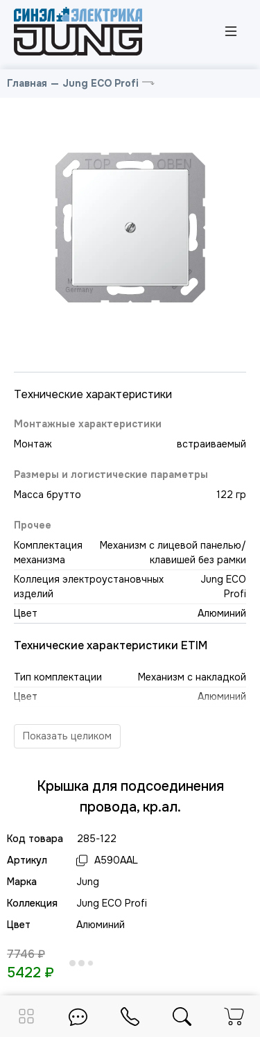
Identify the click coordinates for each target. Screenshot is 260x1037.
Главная (27, 83)
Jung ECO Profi (100, 83)
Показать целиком (67, 736)
